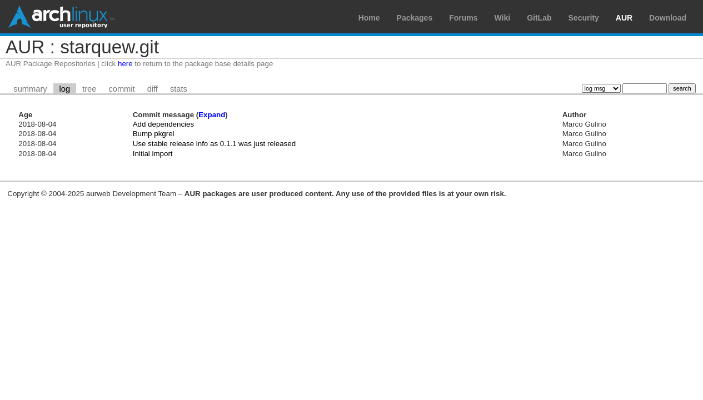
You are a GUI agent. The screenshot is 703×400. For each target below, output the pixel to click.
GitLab (539, 17)
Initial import (153, 153)
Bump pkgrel (153, 133)
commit (121, 88)
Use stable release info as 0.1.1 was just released (214, 143)
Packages (415, 17)
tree (89, 88)
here (125, 63)
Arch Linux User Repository (61, 17)
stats (178, 88)
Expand (211, 115)
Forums (463, 17)
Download (667, 17)
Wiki (503, 17)
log (65, 88)
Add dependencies (163, 124)
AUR (624, 17)
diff (152, 88)
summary (30, 88)
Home (369, 17)
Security (584, 17)
